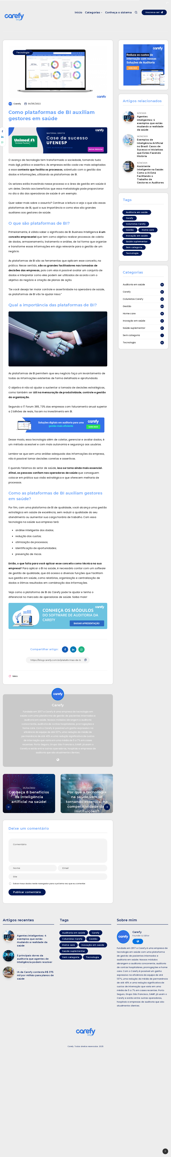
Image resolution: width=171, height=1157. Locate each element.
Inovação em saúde (134, 320)
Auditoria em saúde (134, 284)
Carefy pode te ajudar (66, 592)
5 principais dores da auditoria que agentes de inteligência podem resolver (34, 958)
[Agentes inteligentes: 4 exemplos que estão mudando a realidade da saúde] (128, 116)
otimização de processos (31, 542)
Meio (15, 676)
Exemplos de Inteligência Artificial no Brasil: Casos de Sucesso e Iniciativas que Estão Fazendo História (150, 148)
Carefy (58, 705)
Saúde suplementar (134, 328)
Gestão (127, 306)
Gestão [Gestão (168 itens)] (130, 230)
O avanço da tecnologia (24, 160)
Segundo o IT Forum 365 (24, 406)
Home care (129, 313)
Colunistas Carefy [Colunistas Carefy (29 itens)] (136, 224)
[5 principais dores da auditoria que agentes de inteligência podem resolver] (8, 955)
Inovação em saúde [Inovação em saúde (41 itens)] (137, 235)
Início (78, 12)
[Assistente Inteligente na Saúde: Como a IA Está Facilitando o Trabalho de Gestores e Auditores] (128, 166)
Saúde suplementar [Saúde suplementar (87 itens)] (137, 241)
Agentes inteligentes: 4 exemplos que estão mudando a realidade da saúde (150, 123)
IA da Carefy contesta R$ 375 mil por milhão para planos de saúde (35, 975)
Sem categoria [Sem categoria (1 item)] (134, 247)
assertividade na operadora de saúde (80, 289)
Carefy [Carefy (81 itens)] (129, 218)
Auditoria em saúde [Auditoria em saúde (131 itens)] (137, 212)
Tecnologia (22, 52)
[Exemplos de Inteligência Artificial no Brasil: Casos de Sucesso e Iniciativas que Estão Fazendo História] (128, 140)
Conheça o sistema (118, 12)
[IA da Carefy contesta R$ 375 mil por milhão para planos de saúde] (8, 972)
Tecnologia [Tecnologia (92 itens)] (132, 253)
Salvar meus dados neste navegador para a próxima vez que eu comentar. (49, 883)
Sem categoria (131, 335)
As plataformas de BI (22, 260)
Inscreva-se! (154, 12)
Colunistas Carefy (133, 299)
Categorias (92, 12)
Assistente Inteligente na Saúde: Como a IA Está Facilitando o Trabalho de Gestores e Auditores (150, 174)
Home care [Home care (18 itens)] (148, 230)
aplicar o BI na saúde (42, 568)
